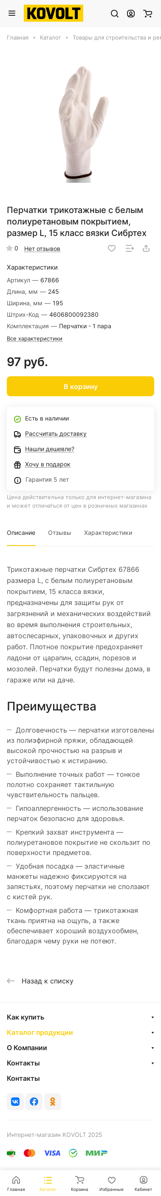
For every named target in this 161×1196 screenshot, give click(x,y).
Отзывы (59, 532)
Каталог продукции (40, 1032)
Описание (21, 532)
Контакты (23, 1063)
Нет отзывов (42, 248)
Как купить (25, 1017)
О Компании (27, 1047)
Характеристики (108, 532)
